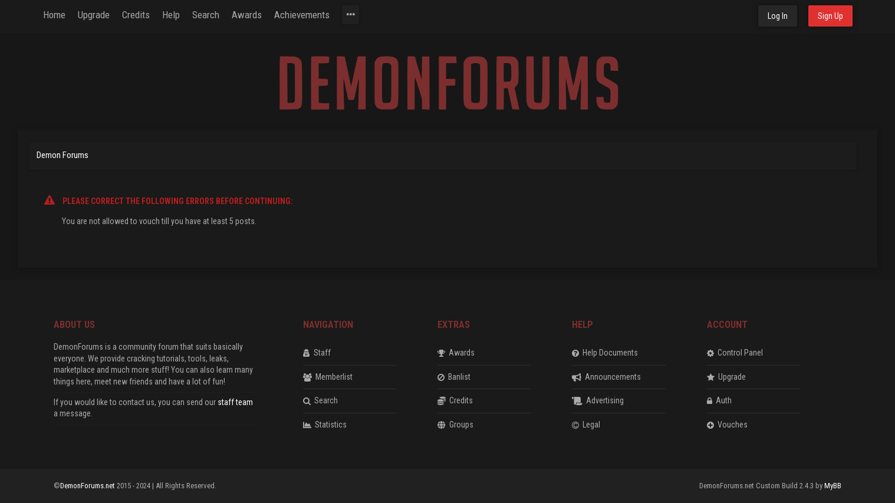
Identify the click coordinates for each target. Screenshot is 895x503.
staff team (235, 402)
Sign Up (830, 16)
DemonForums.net (88, 485)
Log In (778, 16)
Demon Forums (62, 155)
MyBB (832, 485)
